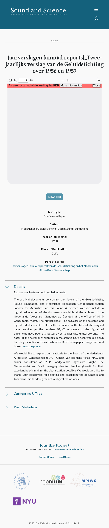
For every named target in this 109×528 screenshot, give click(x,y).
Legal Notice (65, 457)
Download (54, 196)
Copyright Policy (46, 457)
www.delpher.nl (32, 346)
